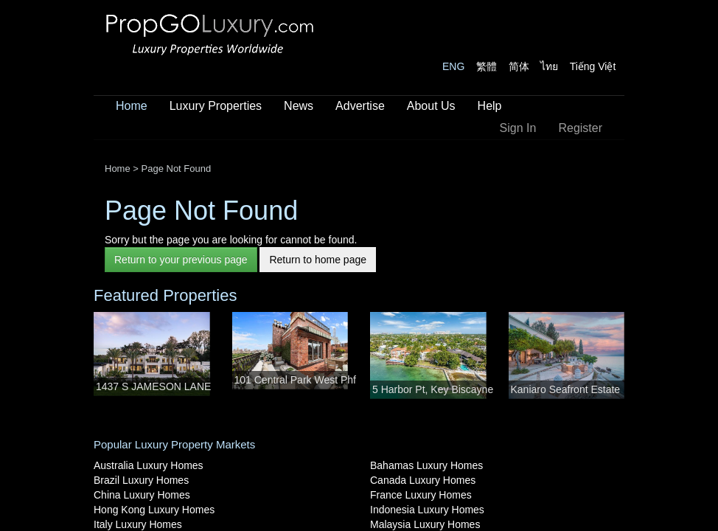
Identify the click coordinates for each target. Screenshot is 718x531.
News (298, 106)
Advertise (360, 106)
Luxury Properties (216, 106)
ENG (453, 66)
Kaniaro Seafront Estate (566, 389)
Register (580, 128)
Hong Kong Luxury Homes (154, 510)
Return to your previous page (181, 260)
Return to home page (317, 260)
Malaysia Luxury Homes (425, 524)
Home (131, 106)
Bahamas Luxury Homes (426, 465)
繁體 (486, 66)
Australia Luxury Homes (148, 465)
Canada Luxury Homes (422, 480)
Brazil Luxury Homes (141, 480)
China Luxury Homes (142, 495)
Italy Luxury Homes (138, 524)
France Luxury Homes (421, 495)
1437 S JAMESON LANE (153, 386)
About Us (431, 106)
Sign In (518, 128)
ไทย (549, 66)
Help (490, 106)
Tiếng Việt (593, 66)
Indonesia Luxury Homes (427, 510)
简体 (519, 66)
